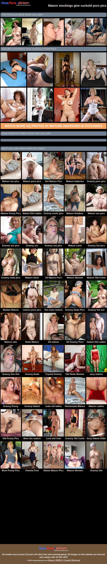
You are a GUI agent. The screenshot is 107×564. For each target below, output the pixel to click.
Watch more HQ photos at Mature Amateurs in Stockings (53, 126)
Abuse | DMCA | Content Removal (64, 560)
